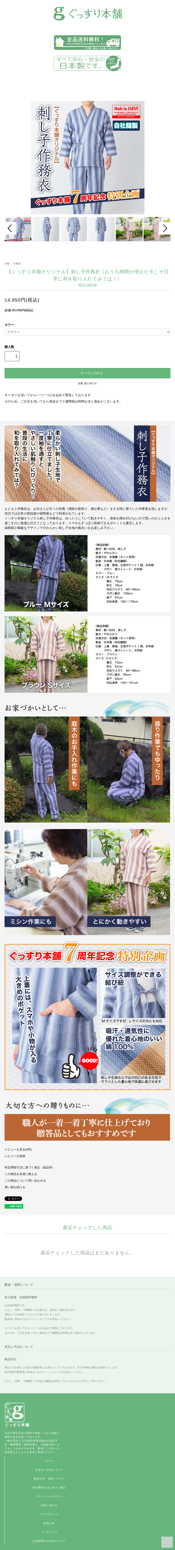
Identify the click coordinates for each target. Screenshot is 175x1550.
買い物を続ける (15, 1187)
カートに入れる (87, 372)
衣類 (7, 263)
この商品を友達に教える (21, 1174)
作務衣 (17, 263)
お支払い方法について (49, 1469)
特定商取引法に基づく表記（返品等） (30, 1167)
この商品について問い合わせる (25, 1180)
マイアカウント (49, 1514)
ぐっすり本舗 (17, 1425)
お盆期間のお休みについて (49, 1541)
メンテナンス (49, 1532)
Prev (10, 228)
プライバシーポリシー (49, 1496)
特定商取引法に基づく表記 (49, 1487)
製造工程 (49, 1523)
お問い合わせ (49, 1505)
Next (164, 228)
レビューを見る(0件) (18, 1149)
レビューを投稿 (15, 1156)
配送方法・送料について (49, 1478)
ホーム (49, 1460)
